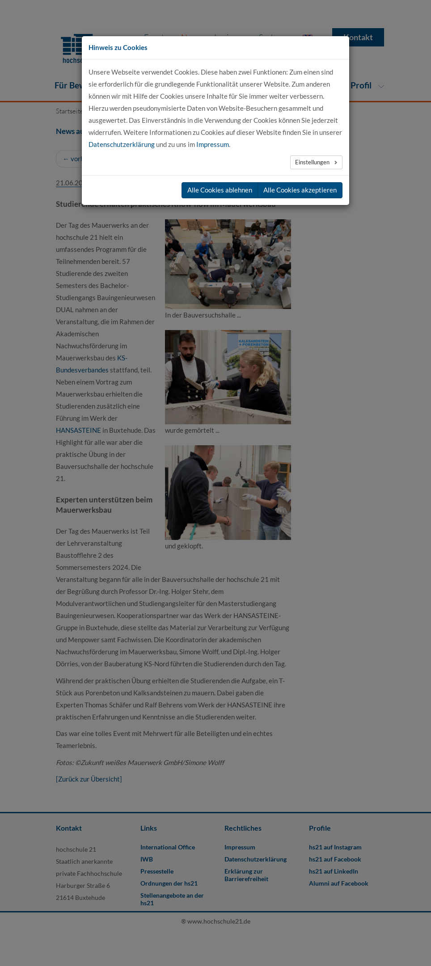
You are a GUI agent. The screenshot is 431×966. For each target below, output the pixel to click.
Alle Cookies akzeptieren (300, 190)
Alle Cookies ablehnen (219, 190)
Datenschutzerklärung (122, 144)
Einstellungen (313, 162)
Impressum (212, 144)
